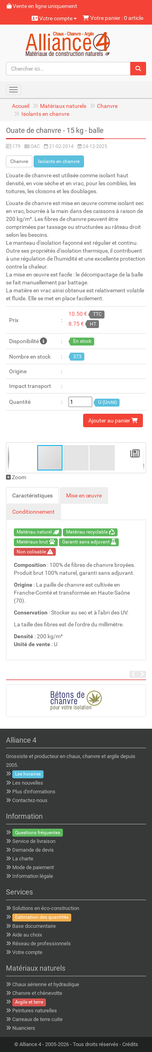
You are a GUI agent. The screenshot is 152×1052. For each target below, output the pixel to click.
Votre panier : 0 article (113, 18)
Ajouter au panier (113, 420)
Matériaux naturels (63, 106)
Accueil (20, 106)
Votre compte (54, 18)
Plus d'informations (33, 792)
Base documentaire (34, 926)
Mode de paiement (33, 867)
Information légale (32, 876)
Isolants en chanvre (45, 114)
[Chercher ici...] (68, 68)
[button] (76, 457)
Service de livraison (33, 841)
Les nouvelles (27, 783)
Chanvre (107, 106)
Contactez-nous (30, 800)
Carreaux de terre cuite (37, 1019)
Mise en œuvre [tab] (84, 495)
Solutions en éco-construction (45, 908)
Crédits (130, 1044)
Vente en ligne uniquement (42, 6)
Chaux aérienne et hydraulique (45, 984)
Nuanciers (23, 1028)
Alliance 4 (30, 1044)
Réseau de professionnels (41, 943)
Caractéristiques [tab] (32, 495)
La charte (22, 859)
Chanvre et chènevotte (37, 993)
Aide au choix (27, 935)
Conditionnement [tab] (33, 512)
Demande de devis (33, 850)
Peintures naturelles (34, 1011)
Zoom (16, 477)
